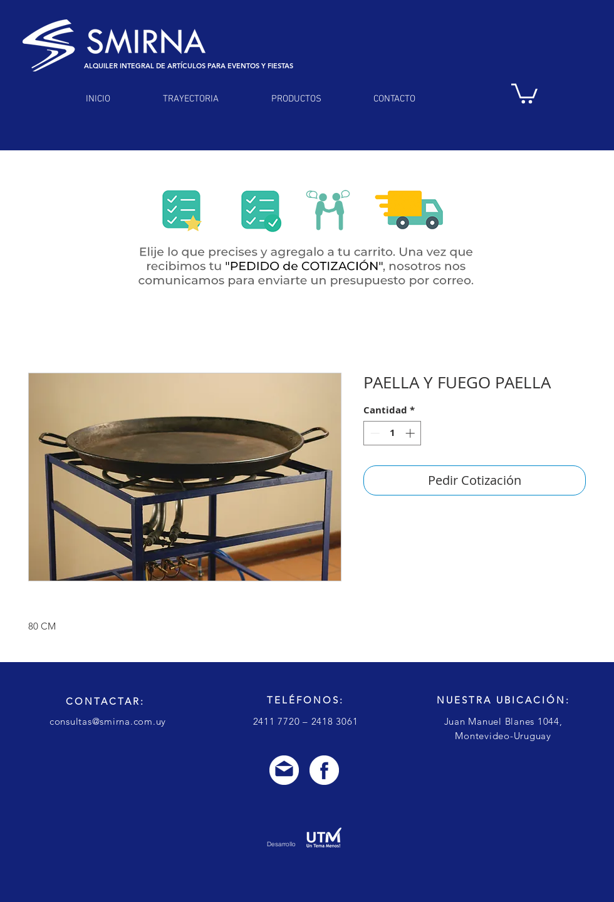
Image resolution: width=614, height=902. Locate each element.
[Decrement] (373, 433)
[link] (524, 92)
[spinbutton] (392, 433)
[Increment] (411, 433)
